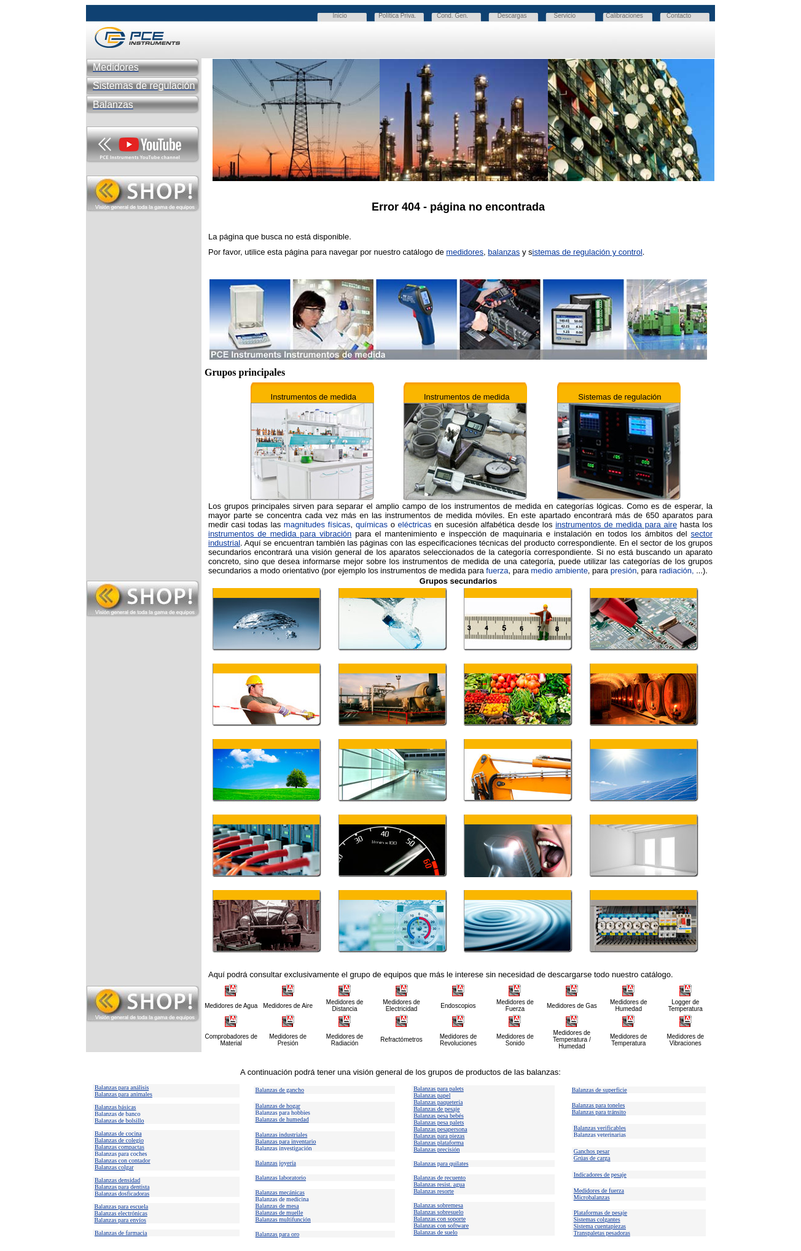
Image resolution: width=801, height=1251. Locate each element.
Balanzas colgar (114, 1167)
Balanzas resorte (433, 1191)
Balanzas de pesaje (436, 1109)
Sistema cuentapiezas (600, 1226)
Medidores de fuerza (599, 1190)
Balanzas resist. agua (439, 1184)
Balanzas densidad (117, 1180)
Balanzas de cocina (118, 1133)
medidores (464, 252)
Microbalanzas (592, 1197)
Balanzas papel (431, 1095)
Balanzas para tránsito (599, 1112)
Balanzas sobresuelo (438, 1212)
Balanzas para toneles (598, 1105)
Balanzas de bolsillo (119, 1120)
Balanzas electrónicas (121, 1213)
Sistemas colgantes (597, 1219)
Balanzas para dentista (122, 1186)
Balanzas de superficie (599, 1089)
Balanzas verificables (600, 1128)
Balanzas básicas (115, 1107)
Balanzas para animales (123, 1094)
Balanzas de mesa (277, 1206)
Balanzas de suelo (435, 1232)
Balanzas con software (441, 1225)
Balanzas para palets (438, 1088)
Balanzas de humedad (282, 1119)
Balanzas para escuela (122, 1206)
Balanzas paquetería (438, 1102)
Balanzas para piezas (438, 1136)
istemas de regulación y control (588, 252)
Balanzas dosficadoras (122, 1193)
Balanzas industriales (282, 1134)
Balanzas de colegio (119, 1140)
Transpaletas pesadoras (602, 1233)
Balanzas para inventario (286, 1141)
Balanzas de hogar (278, 1105)
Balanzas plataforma (438, 1142)
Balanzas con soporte (439, 1218)
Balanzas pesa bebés (438, 1115)
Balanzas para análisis (122, 1087)
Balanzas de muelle (279, 1212)
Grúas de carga (592, 1158)
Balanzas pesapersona (440, 1129)
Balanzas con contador (122, 1160)
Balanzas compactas (119, 1147)
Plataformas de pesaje (600, 1212)
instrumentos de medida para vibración (279, 533)
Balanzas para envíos (120, 1220)
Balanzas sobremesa (438, 1205)
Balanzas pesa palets (438, 1122)
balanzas (504, 252)
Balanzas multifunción (283, 1219)
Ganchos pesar (592, 1151)
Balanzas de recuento (439, 1177)
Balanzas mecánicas (280, 1192)
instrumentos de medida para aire (616, 524)
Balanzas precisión (436, 1149)
